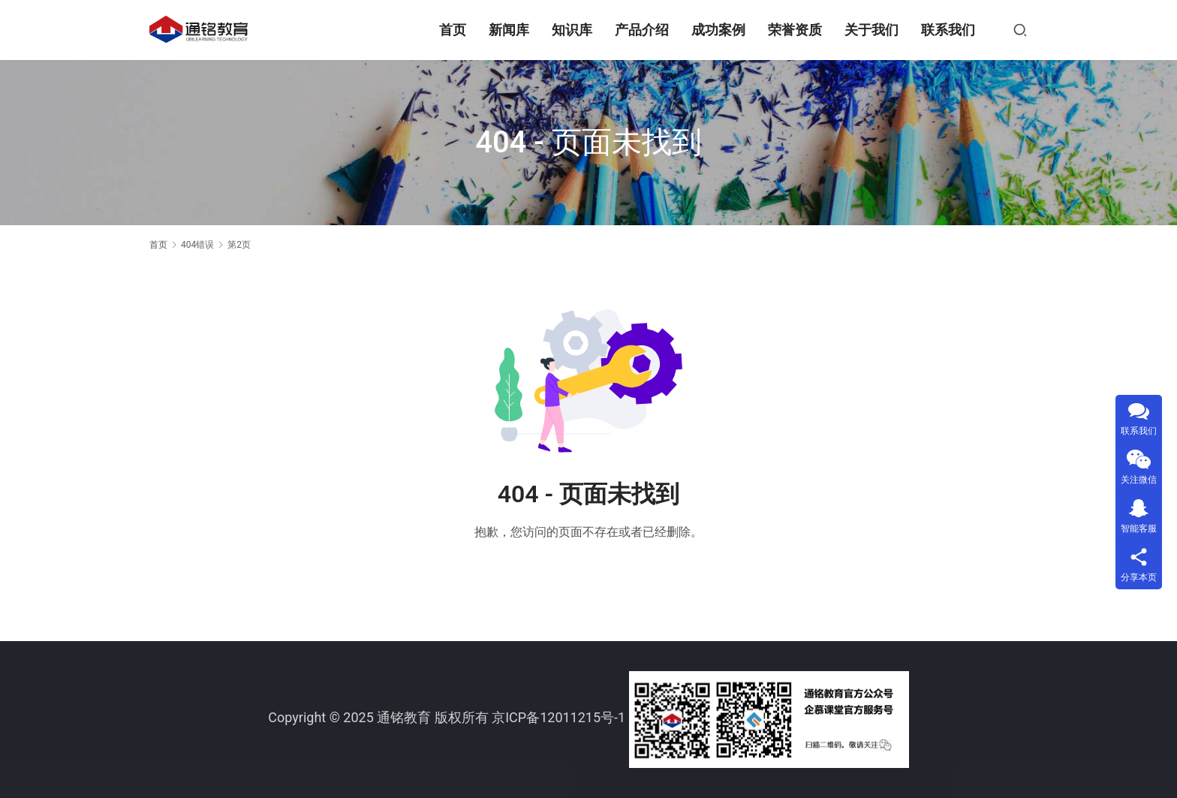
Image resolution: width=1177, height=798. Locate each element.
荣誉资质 (795, 30)
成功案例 (718, 30)
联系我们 (948, 30)
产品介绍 (642, 30)
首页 (452, 30)
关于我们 (871, 30)
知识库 (572, 30)
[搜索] (1020, 30)
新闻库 (509, 30)
